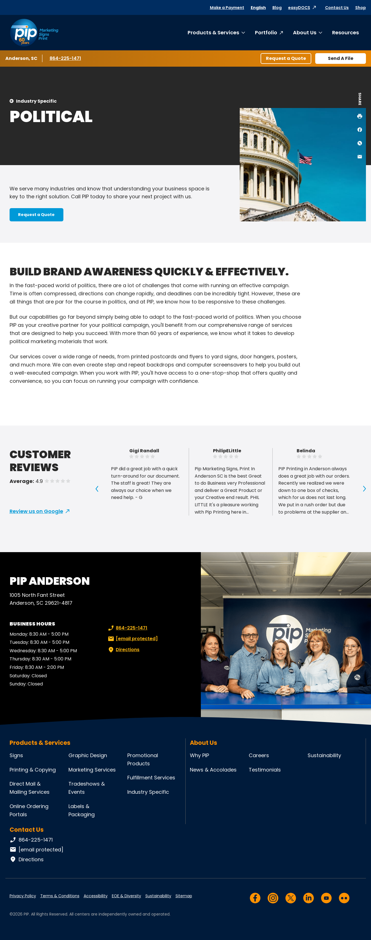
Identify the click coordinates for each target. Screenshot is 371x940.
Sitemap (183, 896)
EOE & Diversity (126, 896)
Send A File (340, 58)
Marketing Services (92, 769)
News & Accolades (213, 769)
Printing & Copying (33, 769)
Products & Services (213, 32)
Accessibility (96, 896)
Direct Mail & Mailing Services (30, 787)
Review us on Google (36, 511)
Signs (16, 755)
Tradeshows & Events (86, 787)
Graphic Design (87, 755)
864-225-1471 (66, 58)
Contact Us (337, 7)
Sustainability (324, 755)
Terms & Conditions (59, 896)
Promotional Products (142, 759)
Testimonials (265, 769)
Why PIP (199, 755)
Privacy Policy (23, 896)
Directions (123, 649)
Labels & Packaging (81, 810)
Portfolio (266, 32)
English (258, 7)
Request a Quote (286, 58)
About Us (304, 32)
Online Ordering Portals (29, 810)
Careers (259, 755)
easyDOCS (299, 7)
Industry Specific (36, 101)
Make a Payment (227, 7)
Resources (345, 32)
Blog (277, 7)
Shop (360, 7)
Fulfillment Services (151, 777)
